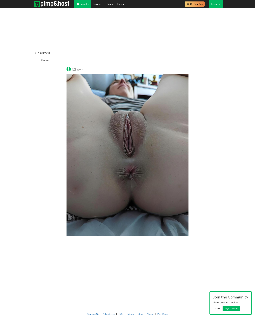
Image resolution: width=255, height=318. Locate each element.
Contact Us (93, 313)
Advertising (109, 313)
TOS (120, 313)
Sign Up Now (231, 308)
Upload (83, 4)
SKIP (217, 308)
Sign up (215, 4)
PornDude (162, 313)
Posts (110, 4)
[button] (69, 68)
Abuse (150, 313)
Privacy (130, 313)
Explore (98, 4)
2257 (140, 313)
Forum (120, 4)
